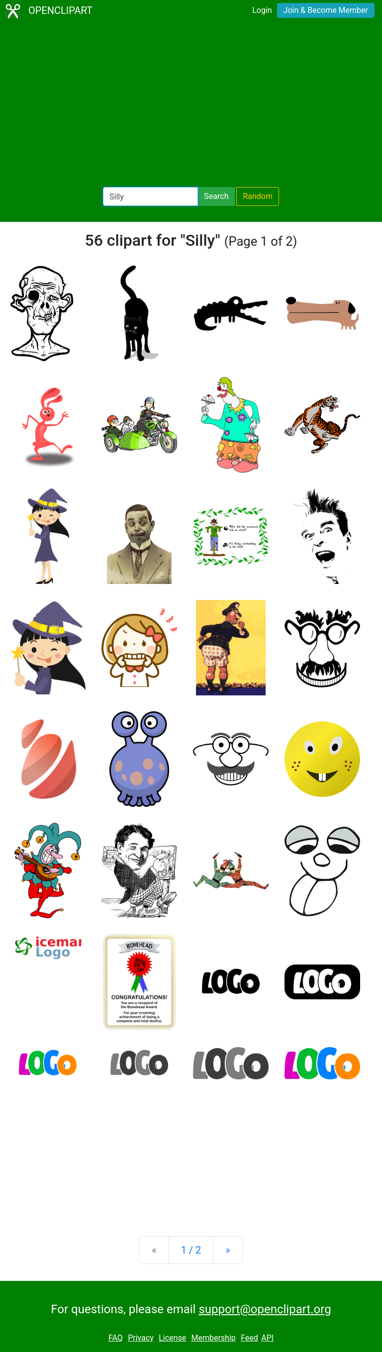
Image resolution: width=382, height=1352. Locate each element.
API (267, 1338)
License (172, 1338)
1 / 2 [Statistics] (191, 1250)
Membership (213, 1338)
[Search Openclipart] (150, 196)
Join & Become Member (326, 10)
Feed (249, 1338)
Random (258, 196)
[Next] (227, 1250)
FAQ (115, 1338)
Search (216, 196)
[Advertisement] (191, 104)
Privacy (141, 1338)
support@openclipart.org (264, 1309)
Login (262, 10)
